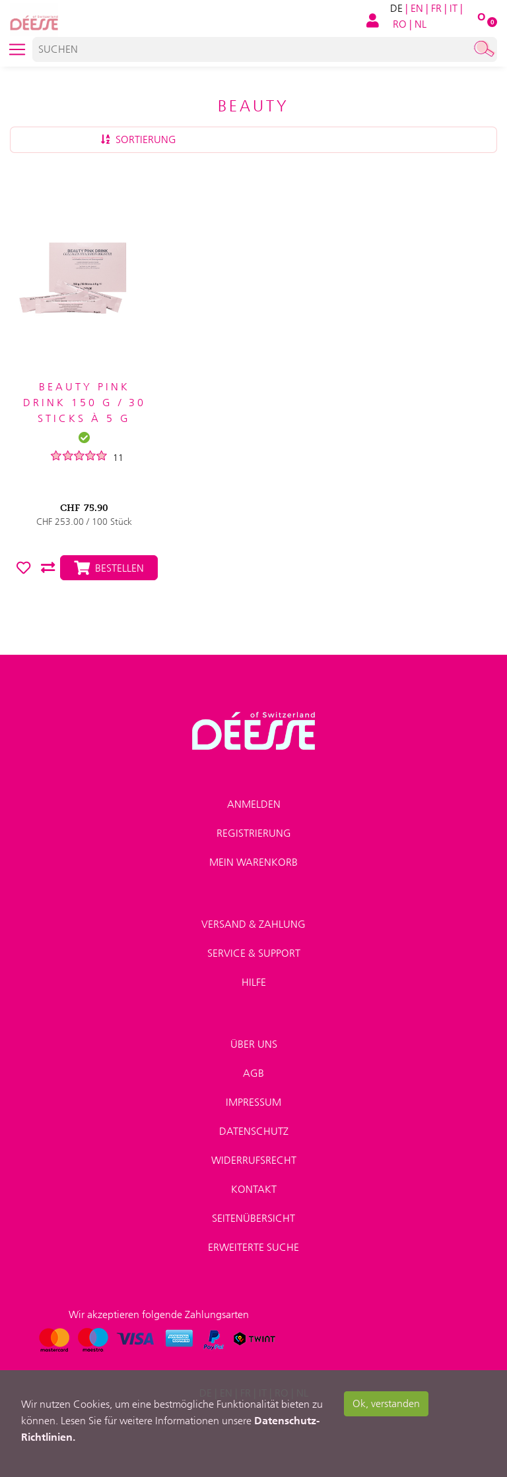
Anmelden (254, 804)
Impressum (253, 1102)
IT (453, 8)
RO (400, 24)
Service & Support (253, 953)
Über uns (253, 1044)
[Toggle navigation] (17, 49)
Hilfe (254, 982)
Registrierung (254, 833)
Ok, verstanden (386, 1403)
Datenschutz (253, 1131)
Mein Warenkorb (253, 862)
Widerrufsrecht (253, 1160)
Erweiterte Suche (253, 1247)
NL (420, 24)
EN (417, 8)
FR (436, 8)
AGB (253, 1073)
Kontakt (254, 1189)
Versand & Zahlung (253, 924)
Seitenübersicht (253, 1218)
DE (396, 8)
